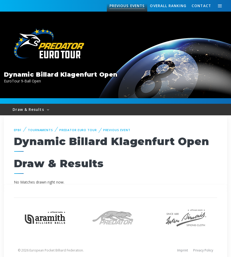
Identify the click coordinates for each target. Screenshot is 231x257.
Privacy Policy (203, 250)
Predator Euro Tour (78, 130)
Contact (201, 5)
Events (127, 6)
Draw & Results (29, 109)
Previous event (116, 130)
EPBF (18, 130)
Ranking (168, 6)
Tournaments (40, 130)
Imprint (182, 250)
